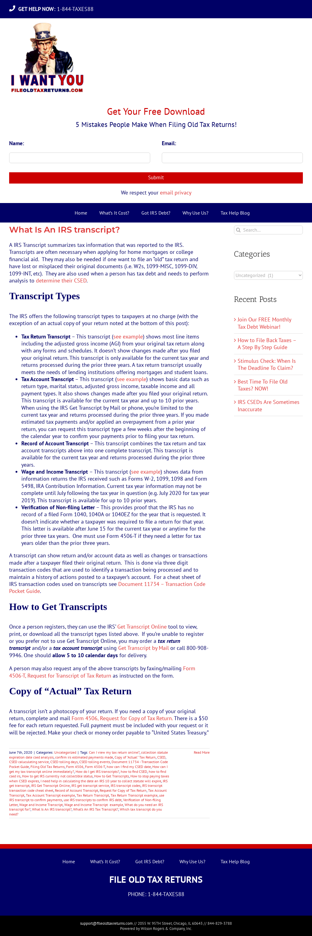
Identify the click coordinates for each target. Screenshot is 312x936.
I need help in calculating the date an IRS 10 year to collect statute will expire (101, 781)
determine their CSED (61, 280)
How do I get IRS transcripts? (97, 771)
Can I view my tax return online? (114, 752)
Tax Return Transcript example (134, 795)
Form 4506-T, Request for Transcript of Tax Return (102, 672)
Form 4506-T (95, 766)
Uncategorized (65, 752)
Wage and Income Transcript (41, 804)
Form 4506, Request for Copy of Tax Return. (122, 718)
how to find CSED (134, 771)
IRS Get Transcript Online (50, 785)
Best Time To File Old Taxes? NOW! (263, 385)
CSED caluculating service (29, 761)
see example (128, 336)
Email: (169, 143)
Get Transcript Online (142, 626)
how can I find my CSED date (129, 766)
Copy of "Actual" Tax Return (135, 757)
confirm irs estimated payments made (84, 757)
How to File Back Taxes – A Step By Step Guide (267, 344)
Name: (16, 143)
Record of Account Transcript (76, 790)
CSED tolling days (64, 761)
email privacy (175, 192)
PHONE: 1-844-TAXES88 (156, 894)
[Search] (238, 230)
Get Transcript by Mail (143, 647)
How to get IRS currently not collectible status (57, 776)
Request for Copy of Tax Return (123, 790)
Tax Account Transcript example (50, 795)
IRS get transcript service (90, 785)
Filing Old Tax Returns (47, 766)
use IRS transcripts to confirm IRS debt (93, 800)
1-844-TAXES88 (57, 8)
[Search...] (268, 230)
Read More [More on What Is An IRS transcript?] (202, 752)
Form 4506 (74, 766)
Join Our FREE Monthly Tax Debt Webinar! (264, 323)
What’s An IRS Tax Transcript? (95, 809)
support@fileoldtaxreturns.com (106, 923)
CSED (161, 757)
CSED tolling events (94, 761)
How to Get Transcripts (111, 776)
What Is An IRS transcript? (64, 230)
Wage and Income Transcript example (93, 804)
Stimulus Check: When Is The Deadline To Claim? (267, 364)
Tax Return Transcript (92, 795)
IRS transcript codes (125, 785)
